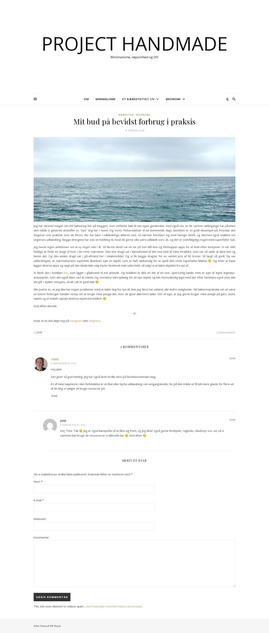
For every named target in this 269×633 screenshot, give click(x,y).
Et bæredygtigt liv (138, 99)
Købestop (126, 114)
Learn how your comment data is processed (113, 606)
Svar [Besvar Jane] (232, 419)
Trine (55, 359)
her (66, 273)
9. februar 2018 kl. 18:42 (73, 424)
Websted (40, 519)
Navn (38, 481)
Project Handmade (134, 43)
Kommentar (41, 537)
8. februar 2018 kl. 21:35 (63, 363)
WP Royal (55, 626)
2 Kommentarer (225, 332)
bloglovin (94, 321)
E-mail (39, 500)
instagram (76, 321)
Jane (39, 332)
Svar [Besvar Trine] (232, 358)
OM (86, 99)
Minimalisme (106, 99)
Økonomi (173, 99)
